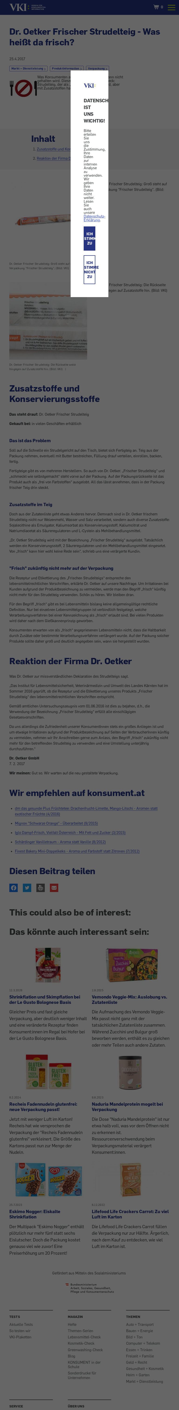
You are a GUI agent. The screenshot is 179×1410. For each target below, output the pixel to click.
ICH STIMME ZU (89, 239)
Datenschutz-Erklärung (94, 218)
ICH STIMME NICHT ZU (89, 269)
